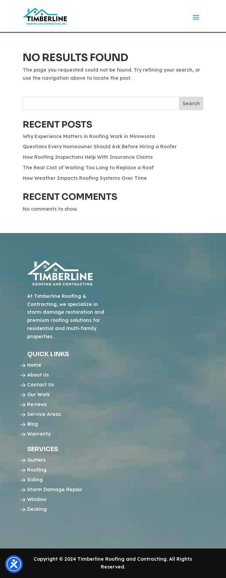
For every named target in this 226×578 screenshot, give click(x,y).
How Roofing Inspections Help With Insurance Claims (88, 157)
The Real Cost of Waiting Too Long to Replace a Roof (88, 168)
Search (191, 103)
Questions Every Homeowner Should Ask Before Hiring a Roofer (100, 146)
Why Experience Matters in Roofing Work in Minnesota (89, 136)
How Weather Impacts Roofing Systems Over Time (85, 178)
